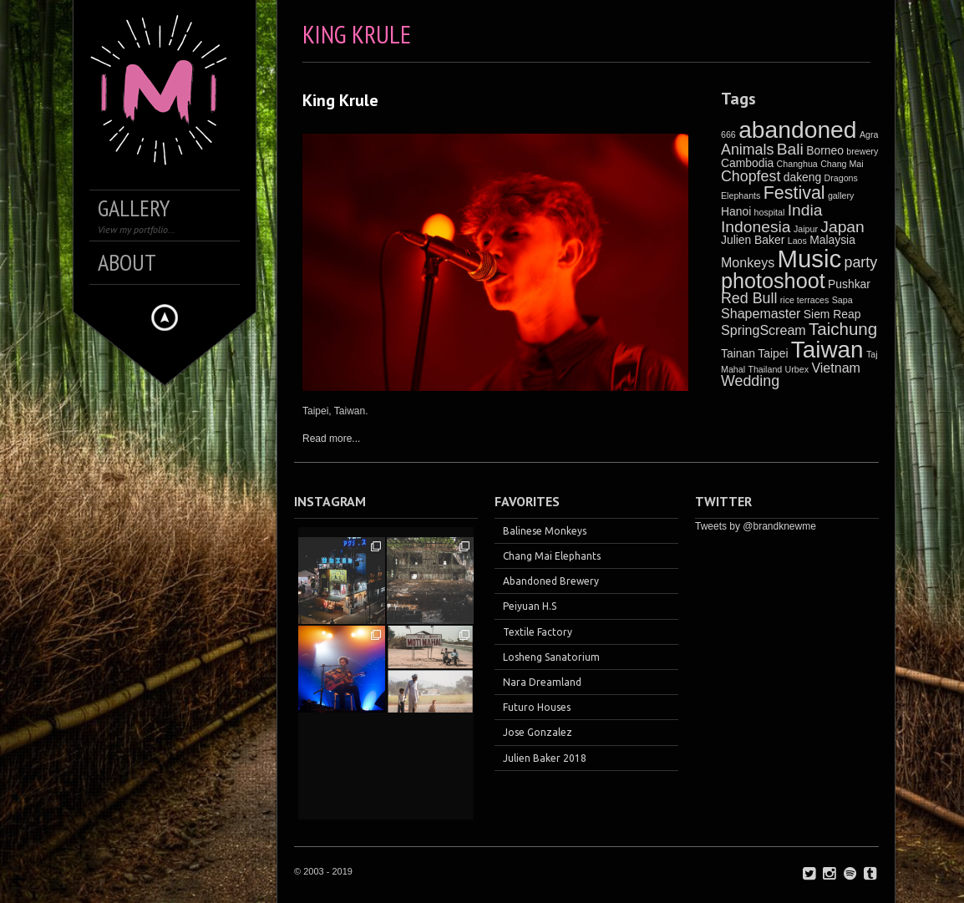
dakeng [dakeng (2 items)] (803, 177)
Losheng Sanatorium (551, 657)
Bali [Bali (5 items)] (790, 149)
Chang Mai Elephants (552, 555)
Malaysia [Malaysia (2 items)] (832, 239)
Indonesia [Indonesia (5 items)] (756, 227)
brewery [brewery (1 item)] (862, 151)
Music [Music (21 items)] (810, 258)
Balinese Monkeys (544, 530)
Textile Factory (537, 632)
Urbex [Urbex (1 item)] (797, 369)
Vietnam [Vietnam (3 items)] (835, 367)
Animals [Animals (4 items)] (747, 149)
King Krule (340, 100)
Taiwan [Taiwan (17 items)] (827, 350)
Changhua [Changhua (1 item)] (797, 164)
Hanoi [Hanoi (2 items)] (736, 211)
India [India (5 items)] (805, 210)
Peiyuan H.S (529, 606)
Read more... (331, 438)
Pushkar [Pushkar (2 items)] (849, 284)
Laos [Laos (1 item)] (797, 241)
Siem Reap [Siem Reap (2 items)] (832, 314)
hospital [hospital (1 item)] (769, 212)
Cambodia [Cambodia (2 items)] (747, 163)
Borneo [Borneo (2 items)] (825, 150)
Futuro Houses (537, 707)
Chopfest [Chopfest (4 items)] (750, 176)
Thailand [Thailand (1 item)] (765, 369)
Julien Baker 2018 (544, 758)
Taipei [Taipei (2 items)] (773, 353)
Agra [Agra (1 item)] (869, 134)
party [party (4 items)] (861, 262)
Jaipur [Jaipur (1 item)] (806, 229)
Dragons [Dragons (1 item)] (841, 178)
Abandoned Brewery (551, 581)
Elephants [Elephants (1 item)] (740, 195)
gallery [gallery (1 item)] (841, 195)
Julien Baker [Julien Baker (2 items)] (752, 239)
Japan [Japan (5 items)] (842, 227)
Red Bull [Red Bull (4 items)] (749, 298)
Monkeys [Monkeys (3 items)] (747, 262)
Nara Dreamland (542, 682)
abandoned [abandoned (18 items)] (797, 129)
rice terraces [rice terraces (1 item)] (805, 300)
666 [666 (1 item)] (728, 134)
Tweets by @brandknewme (755, 526)
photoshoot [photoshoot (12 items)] (773, 280)
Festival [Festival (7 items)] (794, 193)
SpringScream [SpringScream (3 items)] (763, 329)
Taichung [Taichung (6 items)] (843, 328)
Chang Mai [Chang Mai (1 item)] (842, 164)
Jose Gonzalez (537, 732)
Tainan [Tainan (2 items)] (738, 353)
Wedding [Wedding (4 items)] (750, 381)
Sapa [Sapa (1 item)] (842, 300)
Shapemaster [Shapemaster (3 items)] (760, 313)
